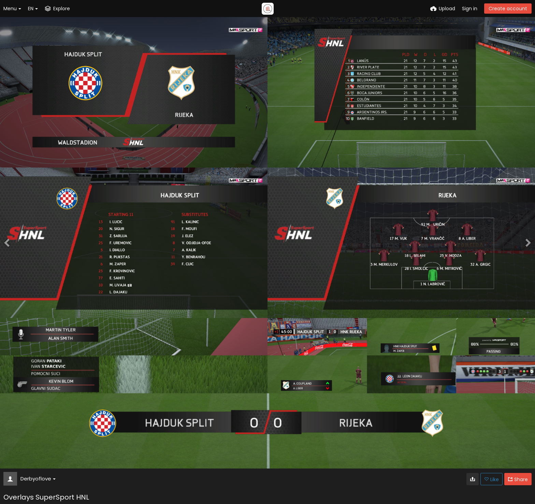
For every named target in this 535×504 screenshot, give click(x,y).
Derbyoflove (38, 478)
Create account (508, 8)
